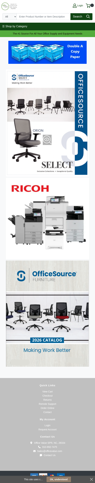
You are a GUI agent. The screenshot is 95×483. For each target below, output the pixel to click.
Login (47, 425)
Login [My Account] (78, 6)
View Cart (47, 391)
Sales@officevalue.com (47, 451)
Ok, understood (59, 479)
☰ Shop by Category (14, 26)
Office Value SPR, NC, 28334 (47, 442)
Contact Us (47, 455)
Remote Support (47, 404)
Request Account (48, 429)
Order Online (47, 408)
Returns (47, 399)
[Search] (44, 16)
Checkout (47, 395)
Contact (47, 412)
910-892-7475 (47, 447)
